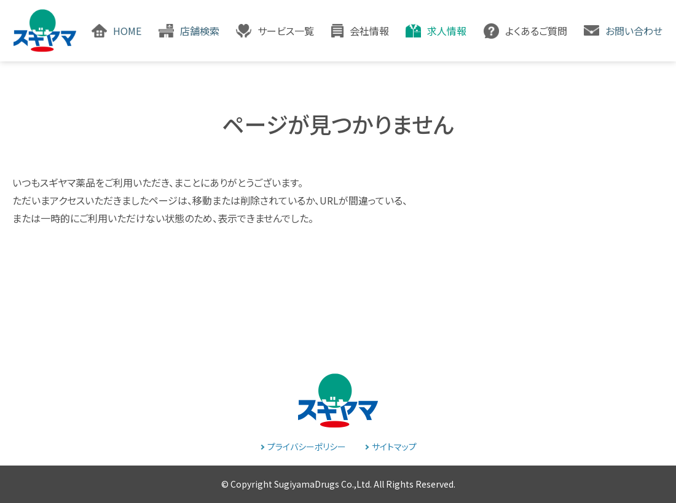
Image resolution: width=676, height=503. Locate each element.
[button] (275, 30)
